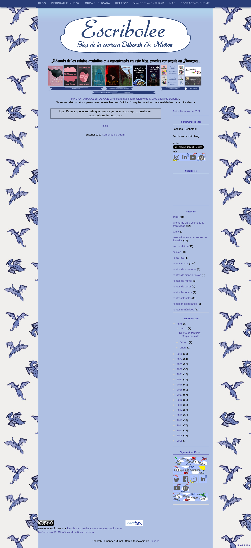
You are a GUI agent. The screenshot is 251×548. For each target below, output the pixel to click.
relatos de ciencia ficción (187, 274)
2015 (180, 404)
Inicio (105, 125)
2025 (180, 353)
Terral (176, 216)
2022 (180, 369)
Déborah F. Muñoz (65, 3)
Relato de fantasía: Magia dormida (190, 334)
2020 (180, 379)
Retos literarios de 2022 (186, 111)
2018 (180, 389)
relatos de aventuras (184, 269)
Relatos (121, 3)
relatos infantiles (182, 297)
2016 (180, 399)
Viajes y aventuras (149, 3)
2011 (180, 425)
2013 (180, 415)
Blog (42, 3)
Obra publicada (97, 3)
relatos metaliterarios (185, 303)
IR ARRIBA (243, 545)
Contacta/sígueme (195, 3)
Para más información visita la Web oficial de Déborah (147, 98)
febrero (184, 342)
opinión (177, 251)
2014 (180, 409)
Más (172, 3)
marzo (184, 328)
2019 (180, 384)
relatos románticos (183, 309)
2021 (180, 374)
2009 (180, 435)
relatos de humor (182, 280)
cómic (176, 231)
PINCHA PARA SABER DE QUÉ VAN (93, 98)
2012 (180, 420)
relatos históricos (182, 292)
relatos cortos (180, 263)
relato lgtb (178, 257)
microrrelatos (180, 246)
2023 (180, 364)
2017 (180, 394)
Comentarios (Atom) (113, 134)
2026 (180, 323)
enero (183, 347)
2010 (180, 430)
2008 (180, 440)
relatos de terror (182, 286)
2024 (180, 359)
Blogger (154, 540)
